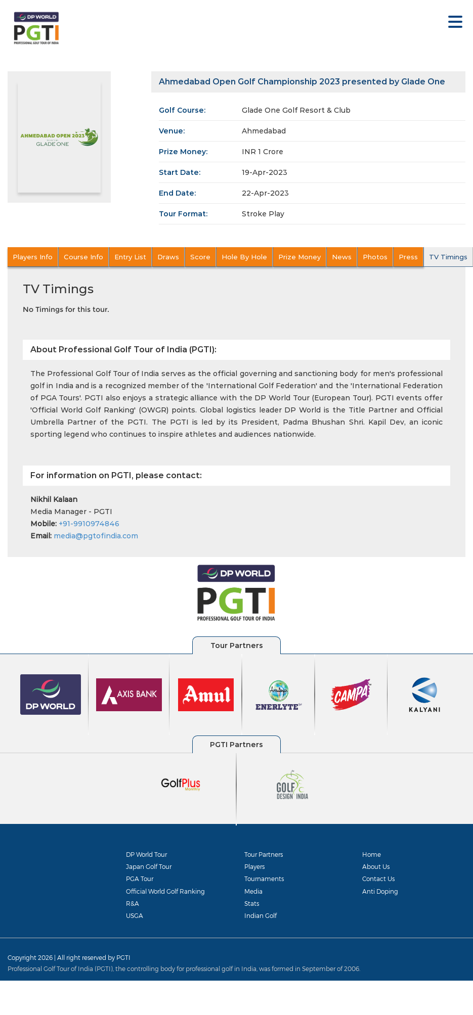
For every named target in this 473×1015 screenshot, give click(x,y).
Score (200, 257)
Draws (168, 257)
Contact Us (378, 878)
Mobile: (43, 523)
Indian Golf (260, 915)
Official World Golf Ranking (165, 891)
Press (408, 257)
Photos (375, 257)
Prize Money (299, 257)
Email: (41, 535)
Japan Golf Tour (148, 866)
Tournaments (264, 878)
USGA (134, 915)
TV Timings (448, 257)
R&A (132, 903)
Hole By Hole (244, 257)
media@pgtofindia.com (96, 535)
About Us (376, 866)
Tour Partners (263, 854)
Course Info (83, 257)
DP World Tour (146, 854)
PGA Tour (139, 878)
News (342, 257)
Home (371, 854)
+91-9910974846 (89, 523)
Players (254, 866)
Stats (251, 903)
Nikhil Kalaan (53, 499)
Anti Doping (380, 891)
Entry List (130, 257)
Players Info (33, 257)
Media (253, 891)
